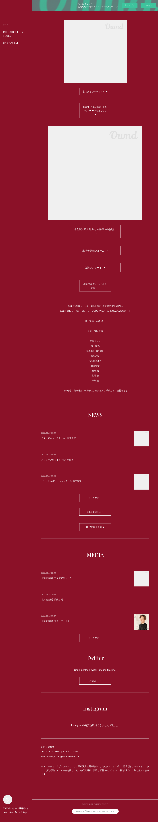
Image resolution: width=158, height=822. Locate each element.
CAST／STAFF (11, 42)
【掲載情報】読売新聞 (52, 605)
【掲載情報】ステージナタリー (56, 626)
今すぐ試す (130, 5)
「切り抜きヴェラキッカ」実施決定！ (59, 443)
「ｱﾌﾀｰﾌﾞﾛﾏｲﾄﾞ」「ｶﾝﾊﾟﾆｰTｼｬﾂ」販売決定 (61, 486)
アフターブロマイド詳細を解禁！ (57, 465)
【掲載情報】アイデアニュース (56, 583)
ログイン (148, 5)
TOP (5, 25)
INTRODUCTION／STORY (14, 34)
